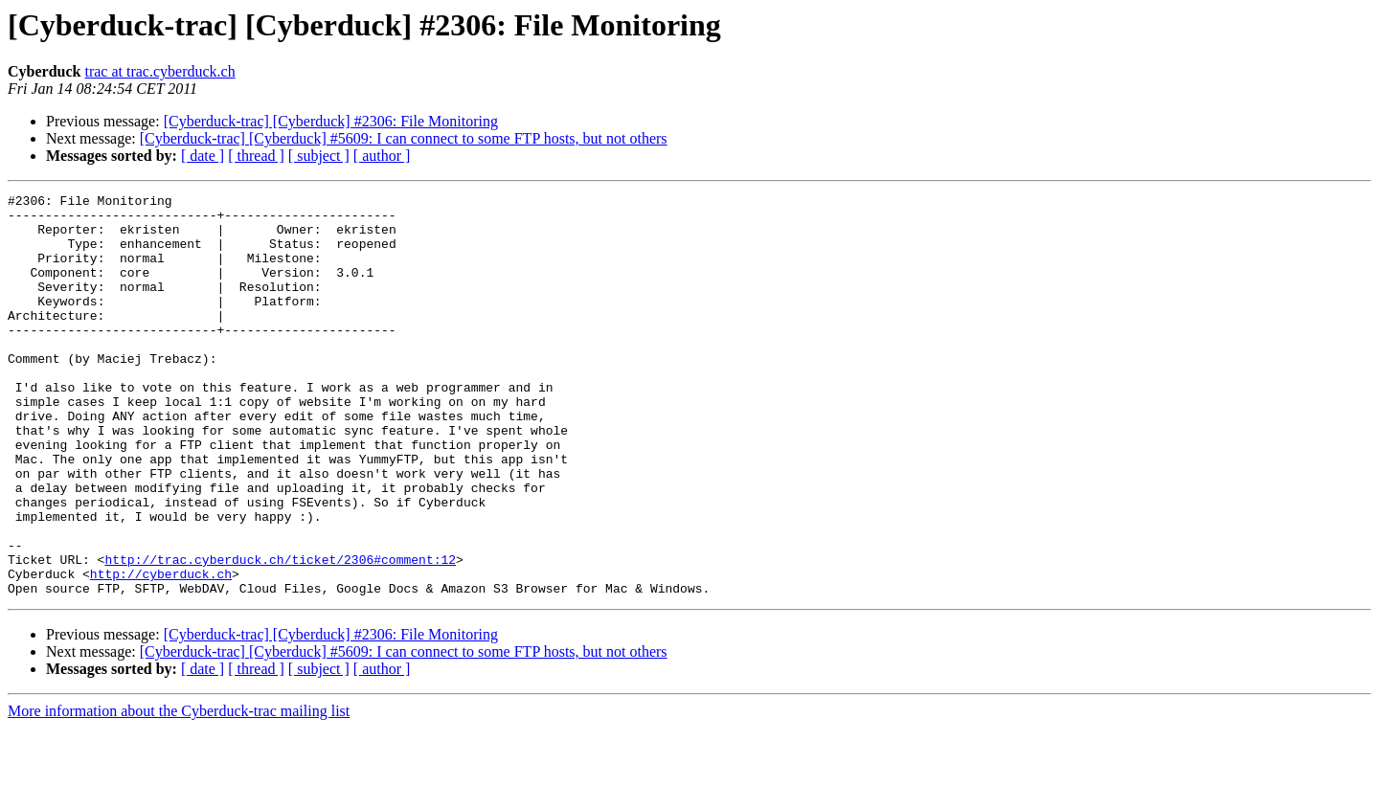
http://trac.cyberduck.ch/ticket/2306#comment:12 (280, 633)
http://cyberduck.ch (161, 651)
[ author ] (382, 155)
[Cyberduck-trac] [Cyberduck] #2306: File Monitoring (331, 121)
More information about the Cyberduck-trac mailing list (179, 791)
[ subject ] (319, 155)
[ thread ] (256, 155)
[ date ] (202, 155)
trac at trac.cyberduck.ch (159, 71)
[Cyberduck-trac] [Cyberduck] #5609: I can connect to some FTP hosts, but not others (403, 138)
